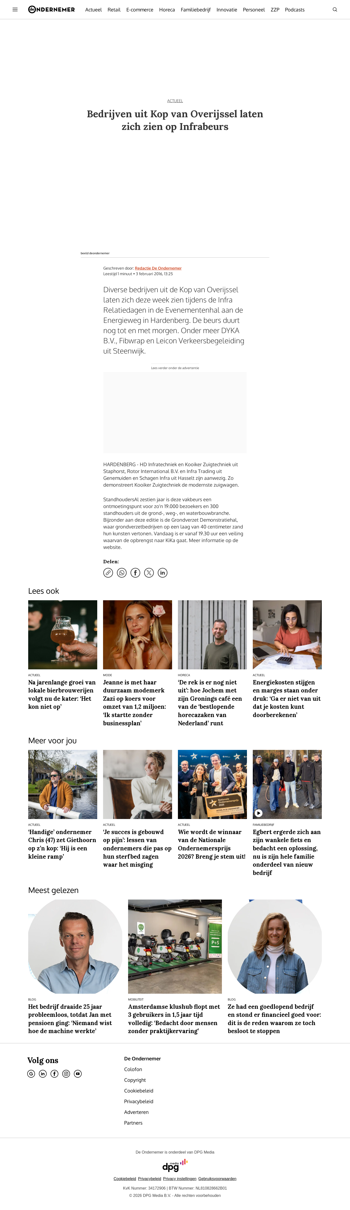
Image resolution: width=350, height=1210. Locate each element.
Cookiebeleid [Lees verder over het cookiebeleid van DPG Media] (125, 1179)
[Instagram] (66, 1074)
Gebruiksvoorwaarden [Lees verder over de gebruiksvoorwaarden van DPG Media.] (217, 1179)
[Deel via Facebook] (135, 573)
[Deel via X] (149, 573)
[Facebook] (54, 1074)
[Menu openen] (15, 9)
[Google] (31, 1074)
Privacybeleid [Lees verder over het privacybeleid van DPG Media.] (149, 1179)
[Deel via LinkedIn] (162, 573)
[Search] (335, 9)
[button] (179, 1179)
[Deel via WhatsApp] (122, 573)
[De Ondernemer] (51, 9)
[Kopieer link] (108, 573)
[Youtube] (78, 1074)
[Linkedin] (43, 1074)
